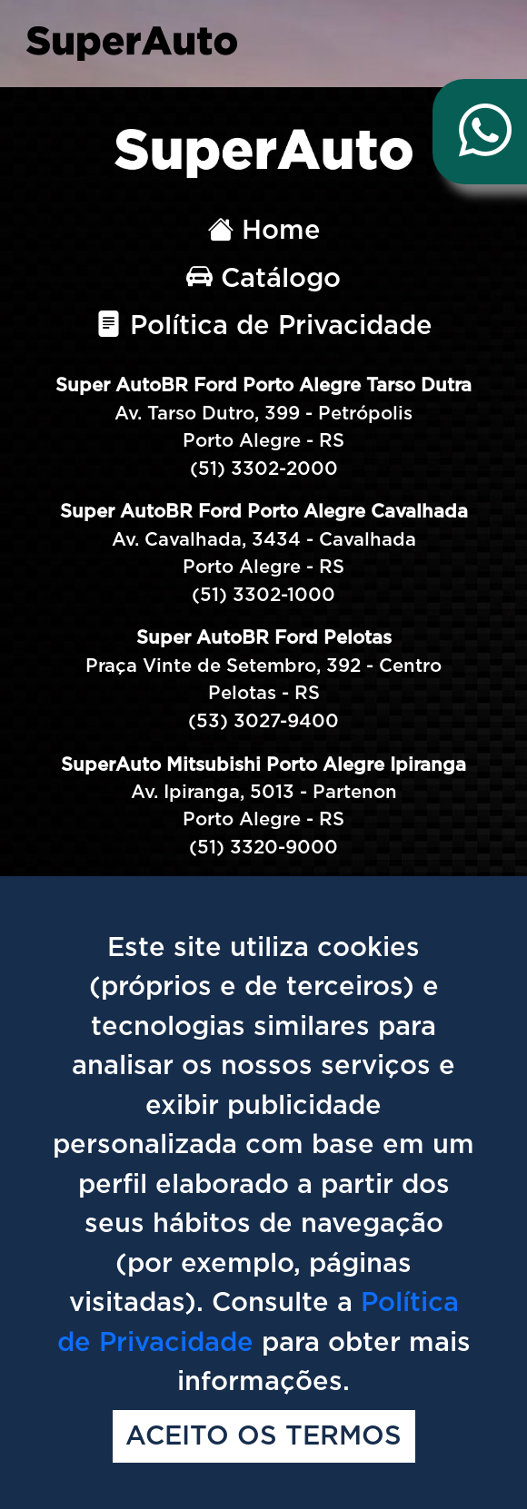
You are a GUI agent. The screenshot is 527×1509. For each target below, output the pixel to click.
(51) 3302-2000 (264, 469)
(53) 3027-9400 (263, 722)
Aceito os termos (263, 1437)
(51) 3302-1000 (263, 596)
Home (264, 231)
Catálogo (263, 279)
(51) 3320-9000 (263, 848)
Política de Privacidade (264, 326)
